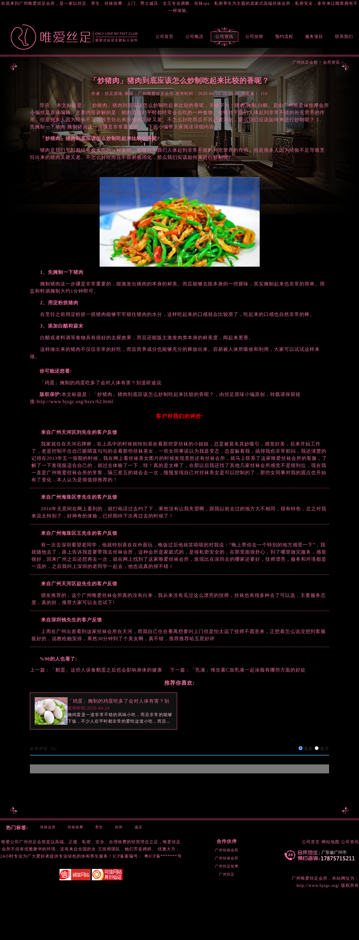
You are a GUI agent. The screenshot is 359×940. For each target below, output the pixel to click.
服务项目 (314, 36)
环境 (51, 849)
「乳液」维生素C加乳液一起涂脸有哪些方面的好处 (248, 669)
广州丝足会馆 (305, 62)
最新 (308, 749)
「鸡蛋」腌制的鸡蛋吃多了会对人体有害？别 (118, 701)
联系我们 (344, 36)
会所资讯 (331, 62)
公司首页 (165, 36)
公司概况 (194, 36)
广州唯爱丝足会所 (310, 878)
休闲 (119, 827)
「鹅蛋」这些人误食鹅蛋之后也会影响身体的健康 (106, 669)
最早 (324, 749)
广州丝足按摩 (226, 866)
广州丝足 (227, 874)
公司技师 (254, 36)
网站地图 (331, 842)
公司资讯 (224, 36)
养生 (99, 827)
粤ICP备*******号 (163, 856)
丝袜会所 (48, 827)
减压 (138, 827)
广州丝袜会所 (226, 850)
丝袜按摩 (75, 827)
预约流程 (284, 36)
